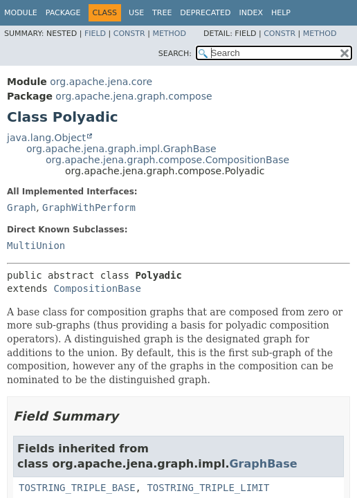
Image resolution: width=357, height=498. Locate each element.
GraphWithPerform (89, 207)
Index (250, 12)
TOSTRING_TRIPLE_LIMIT (208, 487)
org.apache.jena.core (101, 81)
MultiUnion (36, 245)
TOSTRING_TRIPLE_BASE (77, 487)
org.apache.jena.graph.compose (133, 96)
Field (95, 33)
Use (136, 12)
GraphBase (263, 463)
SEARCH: (175, 53)
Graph (21, 207)
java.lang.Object (46, 137)
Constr (129, 33)
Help (281, 12)
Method (169, 33)
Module (20, 12)
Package (63, 12)
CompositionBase (96, 288)
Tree (162, 12)
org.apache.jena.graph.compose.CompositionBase (167, 159)
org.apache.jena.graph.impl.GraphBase (121, 148)
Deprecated (205, 12)
